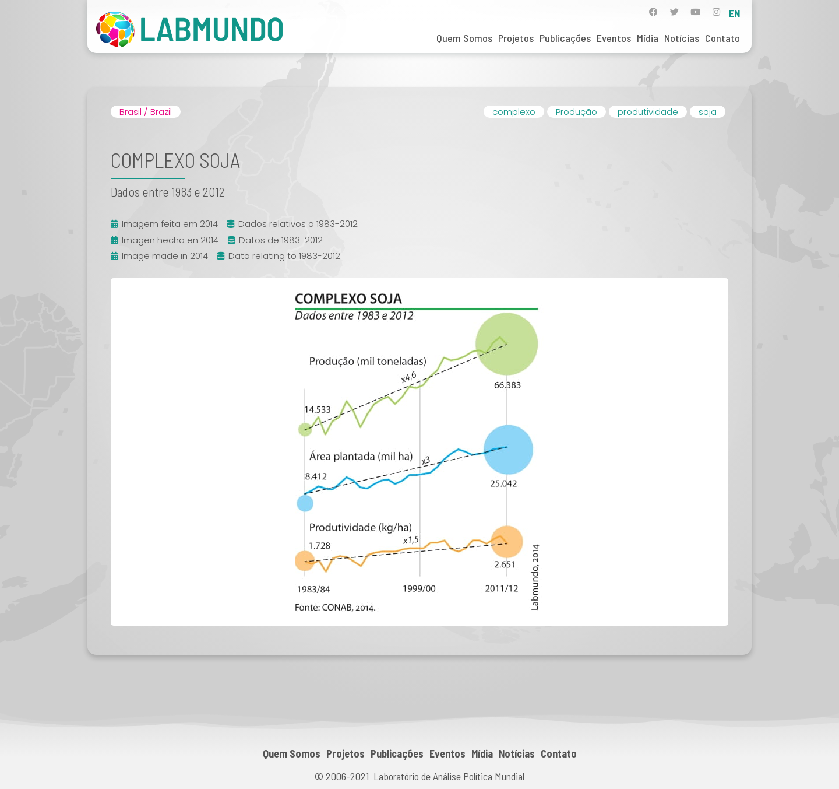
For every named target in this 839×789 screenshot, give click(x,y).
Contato (722, 37)
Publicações (565, 37)
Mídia (647, 37)
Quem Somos (464, 37)
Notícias (681, 37)
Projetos (516, 37)
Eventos (614, 37)
